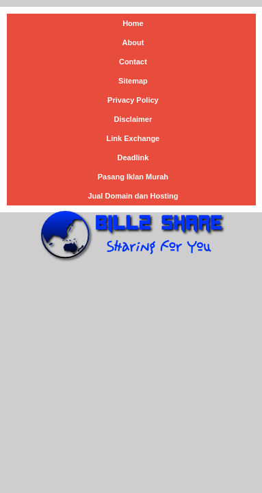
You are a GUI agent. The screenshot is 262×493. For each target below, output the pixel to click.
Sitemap (133, 81)
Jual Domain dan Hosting (133, 196)
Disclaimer (133, 119)
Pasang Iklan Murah (133, 177)
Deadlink (132, 157)
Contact (133, 62)
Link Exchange (133, 138)
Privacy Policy (133, 100)
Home (133, 23)
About (133, 42)
